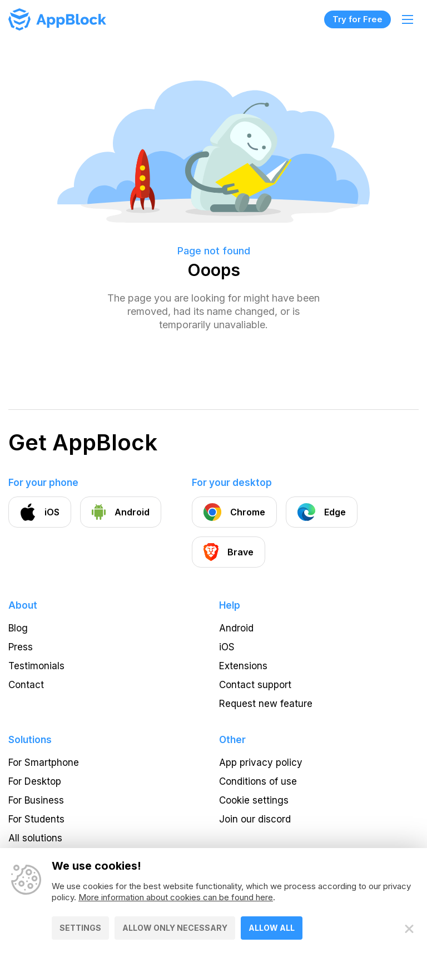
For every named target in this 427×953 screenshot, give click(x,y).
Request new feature (265, 703)
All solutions (35, 838)
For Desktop (34, 781)
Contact (26, 684)
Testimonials (36, 665)
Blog (18, 628)
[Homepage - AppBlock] (57, 19)
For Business (36, 800)
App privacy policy (260, 762)
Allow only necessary (174, 927)
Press (20, 647)
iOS (227, 647)
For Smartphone (43, 762)
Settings (80, 927)
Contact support (255, 684)
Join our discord (255, 819)
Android (236, 628)
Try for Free (357, 19)
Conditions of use (258, 781)
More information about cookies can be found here (175, 897)
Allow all (272, 927)
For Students (36, 819)
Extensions (243, 665)
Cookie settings (254, 800)
